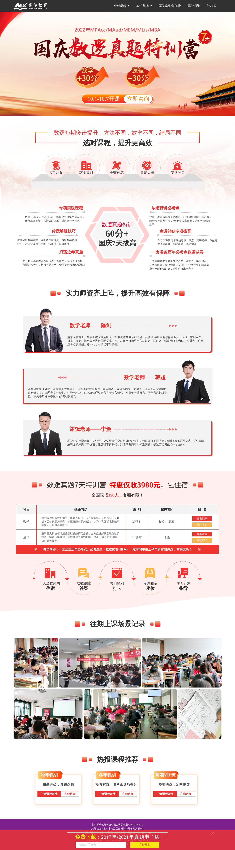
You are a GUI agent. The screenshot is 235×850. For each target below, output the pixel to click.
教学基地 (144, 6)
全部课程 (121, 6)
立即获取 (144, 844)
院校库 (211, 6)
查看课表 (202, 518)
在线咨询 (69, 793)
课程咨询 (202, 524)
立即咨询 (138, 99)
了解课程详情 (49, 793)
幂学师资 (194, 6)
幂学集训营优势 (170, 6)
